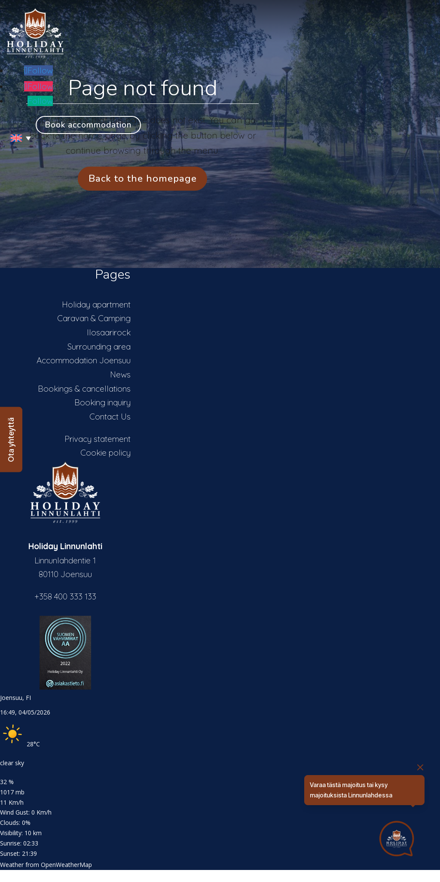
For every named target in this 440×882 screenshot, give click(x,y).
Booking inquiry (102, 402)
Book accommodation (88, 125)
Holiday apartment (96, 304)
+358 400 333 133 (65, 596)
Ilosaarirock (109, 332)
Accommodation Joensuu (84, 360)
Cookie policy (105, 452)
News (120, 374)
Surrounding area (99, 346)
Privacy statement (97, 439)
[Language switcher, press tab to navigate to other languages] (17, 138)
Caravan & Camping (94, 318)
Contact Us (110, 416)
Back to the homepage (143, 178)
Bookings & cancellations (84, 388)
